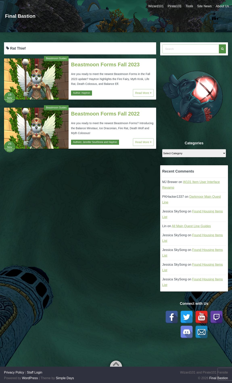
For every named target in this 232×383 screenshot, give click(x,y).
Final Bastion (20, 16)
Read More (143, 93)
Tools (189, 6)
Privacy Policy (14, 372)
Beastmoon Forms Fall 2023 (105, 64)
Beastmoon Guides (56, 58)
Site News (204, 6)
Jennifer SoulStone (93, 142)
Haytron (86, 93)
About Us (222, 6)
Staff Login (34, 372)
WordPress (30, 378)
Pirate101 (175, 6)
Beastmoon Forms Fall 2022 (105, 114)
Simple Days (65, 378)
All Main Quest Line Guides (191, 226)
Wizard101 (156, 6)
